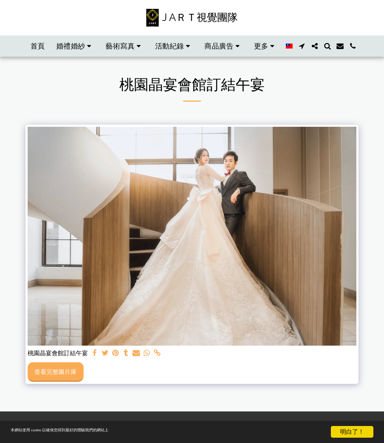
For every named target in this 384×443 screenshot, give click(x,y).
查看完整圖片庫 (55, 372)
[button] (75, 46)
